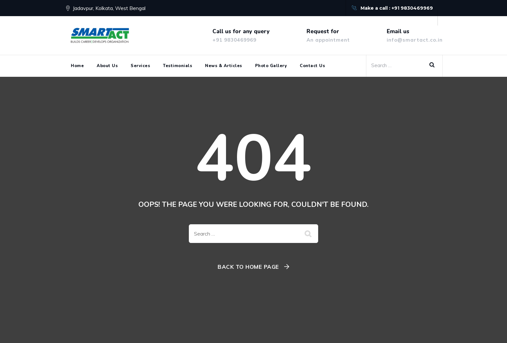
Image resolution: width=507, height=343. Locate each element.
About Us (107, 66)
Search (434, 65)
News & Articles (223, 66)
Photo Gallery (271, 66)
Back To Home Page (248, 266)
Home (77, 66)
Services (140, 66)
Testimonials (177, 66)
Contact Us (312, 66)
